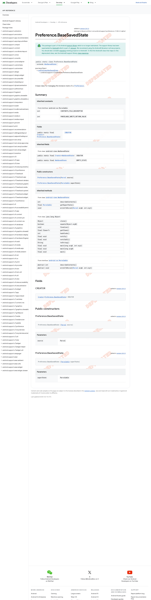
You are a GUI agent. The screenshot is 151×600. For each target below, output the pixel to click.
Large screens (75, 593)
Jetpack (73, 48)
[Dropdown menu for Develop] (65, 2)
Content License (89, 391)
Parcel (63, 178)
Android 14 (94, 597)
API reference (9, 10)
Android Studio (141, 3)
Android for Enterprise (38, 597)
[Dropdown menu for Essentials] (33, 2)
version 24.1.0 (84, 28)
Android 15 (94, 593)
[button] (14, 31)
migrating (62, 51)
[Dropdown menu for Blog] (96, 2)
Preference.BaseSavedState (48, 137)
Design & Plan (43, 3)
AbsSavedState (50, 64)
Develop (52, 22)
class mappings (83, 53)
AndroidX (55, 48)
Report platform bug (137, 593)
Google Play (75, 3)
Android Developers (41, 22)
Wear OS (74, 597)
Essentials (26, 3)
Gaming (54, 593)
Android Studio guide (118, 596)
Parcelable (65, 183)
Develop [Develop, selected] (59, 3)
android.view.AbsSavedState (48, 70)
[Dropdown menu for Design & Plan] (51, 2)
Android (33, 593)
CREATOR (68, 133)
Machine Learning (57, 597)
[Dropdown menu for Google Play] (82, 2)
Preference (79, 86)
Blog (91, 3)
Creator (40, 135)
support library (72, 46)
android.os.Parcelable (58, 260)
